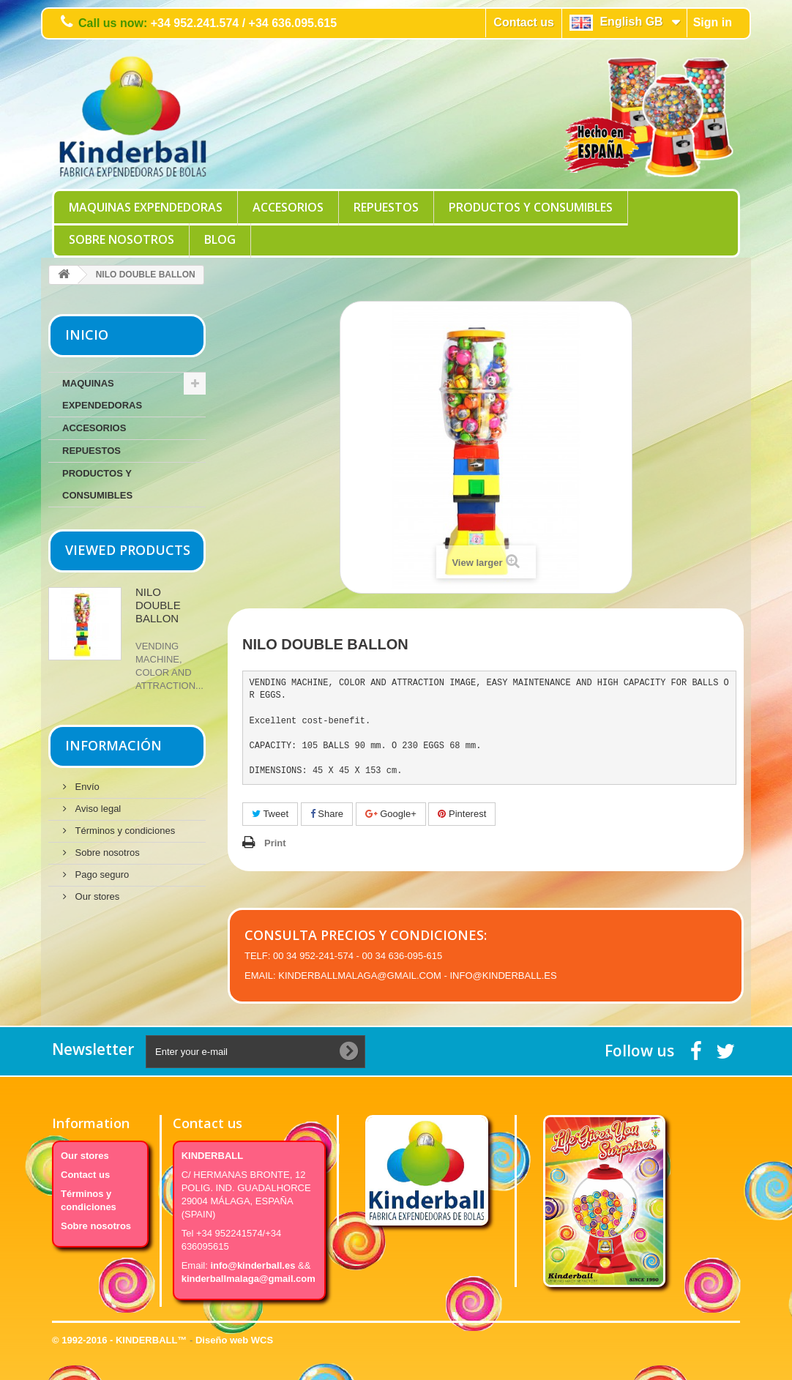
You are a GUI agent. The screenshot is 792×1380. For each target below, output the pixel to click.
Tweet (270, 813)
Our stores (95, 896)
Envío (86, 786)
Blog (220, 239)
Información (113, 745)
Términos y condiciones (123, 830)
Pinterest (462, 813)
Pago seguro (100, 874)
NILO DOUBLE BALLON (158, 605)
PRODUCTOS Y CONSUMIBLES (531, 207)
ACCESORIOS (288, 207)
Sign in (712, 22)
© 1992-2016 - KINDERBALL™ (121, 1340)
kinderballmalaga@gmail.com (248, 1278)
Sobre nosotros (121, 239)
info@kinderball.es (252, 1265)
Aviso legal (96, 808)
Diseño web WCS (234, 1340)
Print (275, 843)
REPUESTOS (386, 207)
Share (326, 813)
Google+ (390, 813)
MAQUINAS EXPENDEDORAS (146, 207)
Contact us (523, 22)
